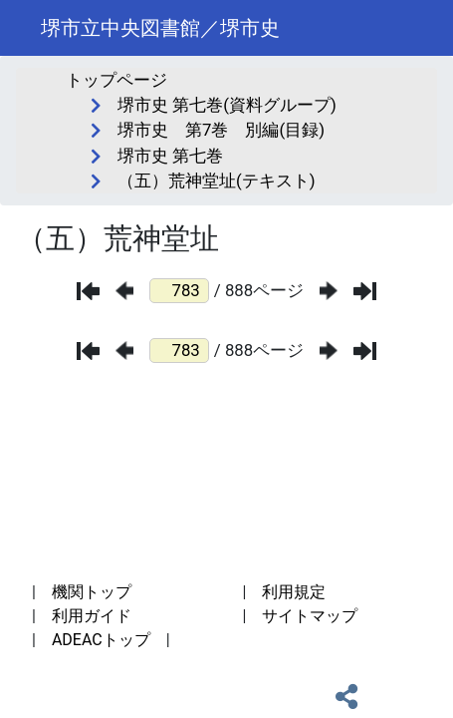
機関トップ (91, 591)
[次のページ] (329, 290)
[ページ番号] (179, 290)
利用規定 (294, 591)
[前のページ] (124, 290)
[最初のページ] (88, 291)
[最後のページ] (364, 291)
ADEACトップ (101, 639)
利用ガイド (91, 615)
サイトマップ (309, 615)
